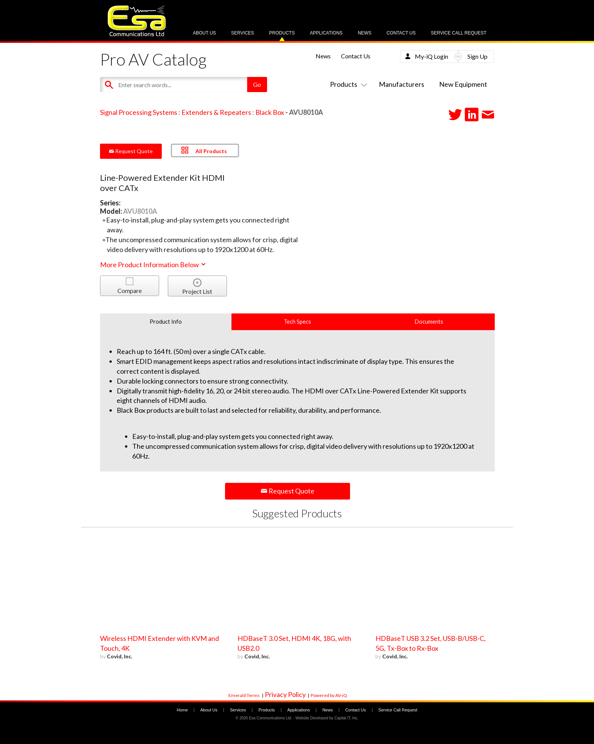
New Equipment (463, 84)
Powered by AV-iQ (329, 695)
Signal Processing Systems (138, 112)
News (364, 33)
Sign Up (477, 56)
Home (182, 710)
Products (282, 33)
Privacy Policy (285, 694)
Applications (326, 33)
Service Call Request (458, 33)
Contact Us (401, 33)
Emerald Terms (244, 695)
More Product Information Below (153, 264)
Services (242, 33)
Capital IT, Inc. (346, 718)
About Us (204, 33)
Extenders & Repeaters (216, 112)
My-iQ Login (431, 56)
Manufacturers (401, 84)
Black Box (269, 112)
